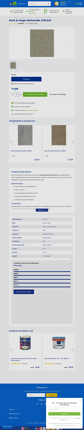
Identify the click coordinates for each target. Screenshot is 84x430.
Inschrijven (64, 414)
